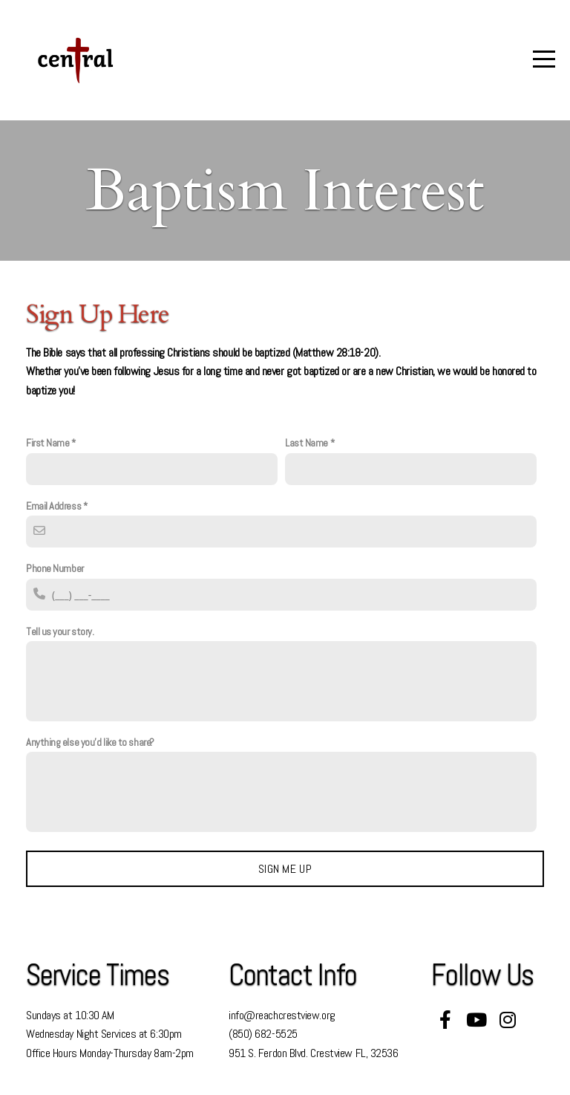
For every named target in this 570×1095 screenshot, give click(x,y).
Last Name (306, 442)
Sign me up (285, 869)
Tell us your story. (60, 631)
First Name (48, 442)
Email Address (53, 506)
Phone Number (55, 568)
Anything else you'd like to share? (90, 742)
